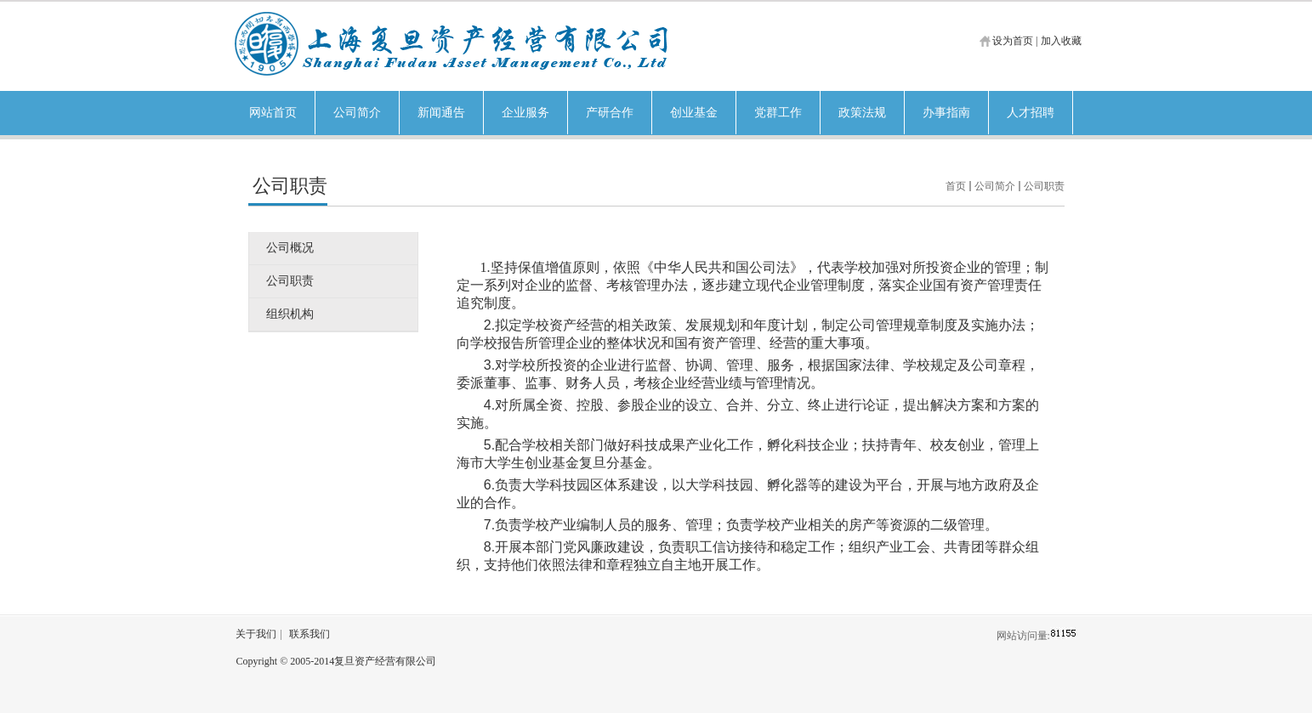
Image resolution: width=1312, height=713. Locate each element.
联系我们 (309, 634)
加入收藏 (1061, 41)
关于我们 (256, 634)
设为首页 (1012, 41)
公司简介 (994, 186)
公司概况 (290, 247)
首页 (956, 186)
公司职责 (1044, 186)
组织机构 (290, 314)
